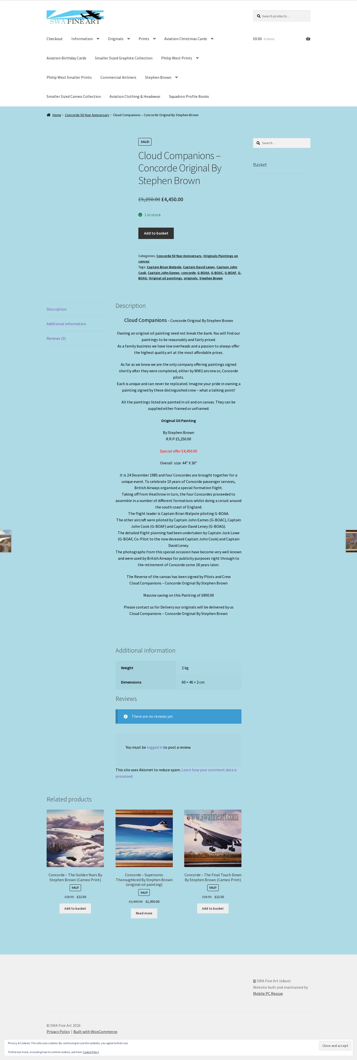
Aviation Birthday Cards (66, 57)
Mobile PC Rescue (268, 993)
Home (57, 115)
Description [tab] (56, 309)
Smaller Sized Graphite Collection (123, 57)
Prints (144, 38)
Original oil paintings (165, 278)
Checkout (55, 38)
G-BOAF (230, 272)
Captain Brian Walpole (164, 267)
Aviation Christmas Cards (185, 38)
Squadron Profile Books (189, 96)
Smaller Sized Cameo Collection (74, 96)
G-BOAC (217, 272)
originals (191, 278)
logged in (155, 747)
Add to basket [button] (75, 908)
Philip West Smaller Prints (69, 77)
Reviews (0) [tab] (56, 338)
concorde (188, 272)
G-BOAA (203, 272)
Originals (115, 38)
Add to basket (156, 233)
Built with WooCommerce (95, 1031)
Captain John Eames (163, 272)
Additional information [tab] (66, 323)
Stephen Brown (158, 77)
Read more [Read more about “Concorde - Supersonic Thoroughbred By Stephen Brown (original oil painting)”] (144, 913)
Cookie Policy (91, 1052)
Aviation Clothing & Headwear (135, 96)
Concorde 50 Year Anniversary (87, 115)
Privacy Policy (58, 1031)
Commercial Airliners (118, 77)
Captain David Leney (199, 267)
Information (82, 38)
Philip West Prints (176, 57)
